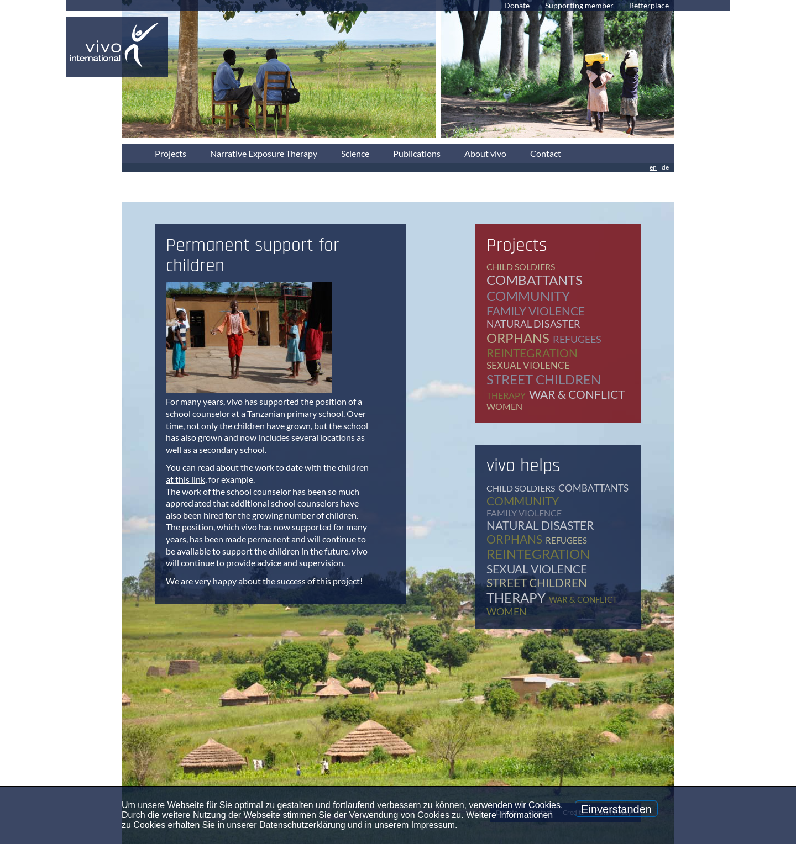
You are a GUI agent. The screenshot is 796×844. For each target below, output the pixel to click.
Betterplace (649, 5)
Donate (517, 5)
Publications (417, 153)
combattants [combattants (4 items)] (534, 280)
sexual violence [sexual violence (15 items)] (528, 365)
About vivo (485, 153)
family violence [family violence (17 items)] (535, 311)
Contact (545, 153)
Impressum (433, 825)
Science (355, 153)
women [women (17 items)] (504, 406)
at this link (185, 479)
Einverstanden (616, 809)
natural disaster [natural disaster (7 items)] (533, 324)
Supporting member (579, 5)
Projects (170, 153)
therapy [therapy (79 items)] (506, 395)
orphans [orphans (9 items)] (517, 338)
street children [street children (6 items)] (543, 379)
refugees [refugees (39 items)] (577, 339)
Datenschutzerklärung (302, 825)
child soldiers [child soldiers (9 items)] (520, 266)
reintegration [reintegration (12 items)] (532, 353)
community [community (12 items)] (528, 296)
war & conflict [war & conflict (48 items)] (577, 394)
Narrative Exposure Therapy (263, 153)
